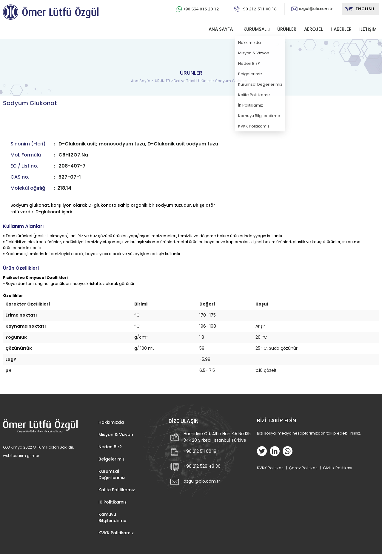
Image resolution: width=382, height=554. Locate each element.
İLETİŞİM (368, 29)
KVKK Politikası (270, 468)
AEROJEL (313, 29)
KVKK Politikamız (116, 533)
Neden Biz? (110, 447)
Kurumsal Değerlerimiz (111, 474)
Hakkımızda (111, 422)
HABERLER (341, 29)
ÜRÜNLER (286, 29)
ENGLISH (359, 9)
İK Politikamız (112, 502)
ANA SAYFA (221, 29)
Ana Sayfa (141, 80)
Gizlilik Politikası (337, 468)
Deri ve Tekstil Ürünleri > (194, 80)
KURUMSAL (255, 29)
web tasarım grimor (21, 455)
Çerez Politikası (303, 468)
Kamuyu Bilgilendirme (112, 517)
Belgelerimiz (111, 459)
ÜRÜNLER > (164, 80)
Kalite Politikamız (116, 490)
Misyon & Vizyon (115, 435)
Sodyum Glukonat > (233, 80)
